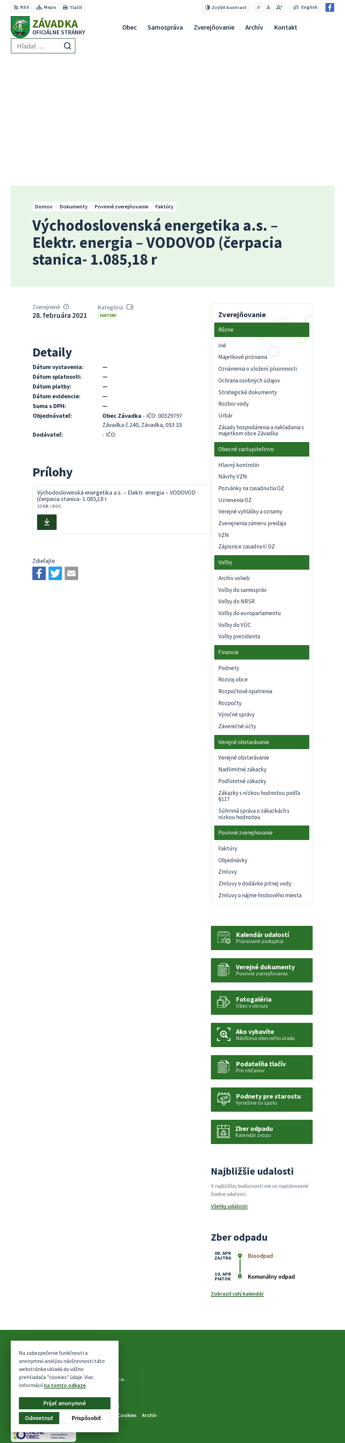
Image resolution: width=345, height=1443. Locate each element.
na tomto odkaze (30, 1385)
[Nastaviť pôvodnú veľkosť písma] (268, 7)
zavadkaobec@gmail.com (303, 1420)
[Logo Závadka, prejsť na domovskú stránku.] (48, 27)
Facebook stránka (293, 1428)
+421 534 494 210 (291, 1404)
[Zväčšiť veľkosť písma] (279, 7)
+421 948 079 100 (291, 1412)
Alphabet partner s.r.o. (98, 1252)
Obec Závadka (65, 1258)
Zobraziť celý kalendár (237, 1167)
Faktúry (108, 188)
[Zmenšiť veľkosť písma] (259, 7)
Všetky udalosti (229, 1079)
